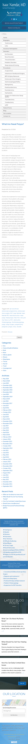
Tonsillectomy (9, 102)
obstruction (17, 320)
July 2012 (5, 475)
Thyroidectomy (9, 99)
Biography (6, 40)
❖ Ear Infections (7, 539)
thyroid (5, 363)
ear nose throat (14, 309)
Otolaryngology (6, 322)
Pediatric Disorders (10, 62)
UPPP (6, 105)
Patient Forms (7, 108)
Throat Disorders (10, 59)
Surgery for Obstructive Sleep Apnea (14, 96)
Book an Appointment (14, 23)
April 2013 (6, 457)
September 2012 (7, 470)
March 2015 (6, 419)
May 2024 (6, 378)
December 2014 (7, 421)
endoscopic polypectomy (9, 311)
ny (9, 320)
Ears (4, 346)
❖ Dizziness (6, 534)
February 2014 (7, 437)
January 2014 (7, 439)
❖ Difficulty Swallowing (9, 541)
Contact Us (6, 116)
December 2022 (7, 385)
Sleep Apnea (6, 359)
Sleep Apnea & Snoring (12, 65)
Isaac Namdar (17, 313)
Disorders (6, 51)
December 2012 (7, 464)
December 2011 (7, 482)
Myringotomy (9, 84)
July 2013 (5, 450)
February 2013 (7, 459)
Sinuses (10, 332)
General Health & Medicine (10, 348)
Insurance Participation (10, 48)
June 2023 (6, 383)
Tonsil (4, 366)
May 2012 (6, 479)
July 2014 (5, 425)
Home (5, 37)
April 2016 (6, 408)
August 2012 (6, 473)
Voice (4, 370)
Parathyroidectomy (11, 87)
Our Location (7, 113)
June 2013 (6, 452)
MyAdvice (18, 736)
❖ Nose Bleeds (7, 543)
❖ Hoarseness (7, 536)
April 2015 (6, 417)
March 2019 (6, 399)
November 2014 (7, 423)
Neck (4, 350)
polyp (3, 324)
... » (3, 631)
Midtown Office (13, 15)
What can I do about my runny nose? (13, 494)
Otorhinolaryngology (18, 322)
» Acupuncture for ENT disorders (12, 585)
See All (22, 683)
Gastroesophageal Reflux (12, 82)
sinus (14, 326)
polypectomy (19, 324)
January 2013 (7, 461)
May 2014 (6, 430)
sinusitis (19, 326)
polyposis (5, 326)
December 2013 (7, 441)
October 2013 (7, 446)
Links (6, 46)
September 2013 (7, 448)
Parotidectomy (9, 90)
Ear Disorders (9, 54)
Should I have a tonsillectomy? (11, 503)
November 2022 (7, 387)
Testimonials (9, 43)
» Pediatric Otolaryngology (10, 583)
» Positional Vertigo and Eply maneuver (14, 581)
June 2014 (6, 428)
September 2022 (7, 390)
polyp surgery (10, 324)
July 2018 (5, 401)
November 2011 (7, 484)
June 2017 (6, 405)
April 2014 (6, 432)
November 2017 (7, 403)
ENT (11, 313)
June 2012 (6, 477)
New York (17, 317)
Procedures (6, 68)
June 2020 (6, 394)
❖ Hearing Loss (7, 530)
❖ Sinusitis (6, 532)
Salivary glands (7, 355)
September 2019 (7, 396)
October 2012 (7, 468)
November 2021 (7, 392)
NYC (11, 320)
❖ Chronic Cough (8, 545)
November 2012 (7, 466)
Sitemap (17, 739)
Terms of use (11, 739)
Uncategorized (7, 368)
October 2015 (7, 412)
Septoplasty (8, 93)
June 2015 (6, 414)
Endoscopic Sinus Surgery (13, 79)
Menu (4, 34)
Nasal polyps (10, 317)
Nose (6, 320)
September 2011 (7, 486)
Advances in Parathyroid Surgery (15, 73)
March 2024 (6, 381)
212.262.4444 (14, 13)
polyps (10, 326)
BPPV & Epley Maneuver (12, 76)
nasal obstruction (14, 315)
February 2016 (7, 410)
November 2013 (7, 443)
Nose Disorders (9, 57)
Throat (5, 361)
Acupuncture (9, 70)
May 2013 (6, 455)
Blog (4, 110)
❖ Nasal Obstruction (9, 547)
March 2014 (6, 434)
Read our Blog (14, 28)
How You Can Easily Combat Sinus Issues (14, 501)
